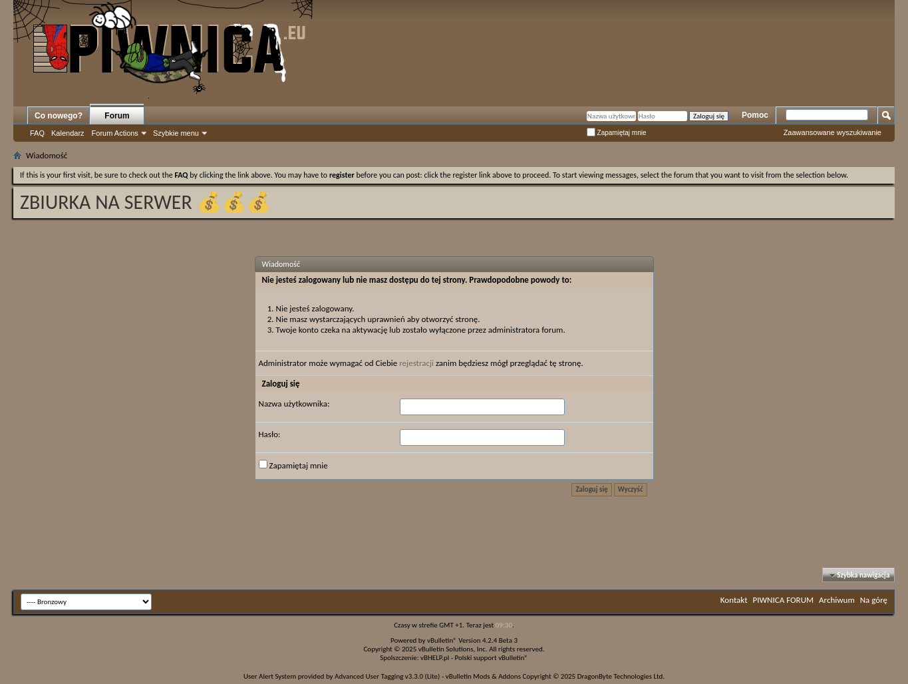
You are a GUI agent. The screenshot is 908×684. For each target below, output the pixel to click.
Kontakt (734, 600)
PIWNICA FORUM (783, 600)
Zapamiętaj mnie (617, 132)
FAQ (37, 133)
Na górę (873, 600)
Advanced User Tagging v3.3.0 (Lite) (387, 676)
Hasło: (270, 434)
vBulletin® (442, 640)
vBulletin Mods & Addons (483, 676)
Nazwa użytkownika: (294, 404)
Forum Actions (115, 133)
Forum (116, 115)
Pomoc (755, 115)
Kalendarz (67, 133)
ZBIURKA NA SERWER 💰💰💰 (145, 202)
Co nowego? (58, 115)
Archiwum (837, 600)
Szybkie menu (176, 133)
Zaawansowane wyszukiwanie (832, 132)
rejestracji (416, 363)
